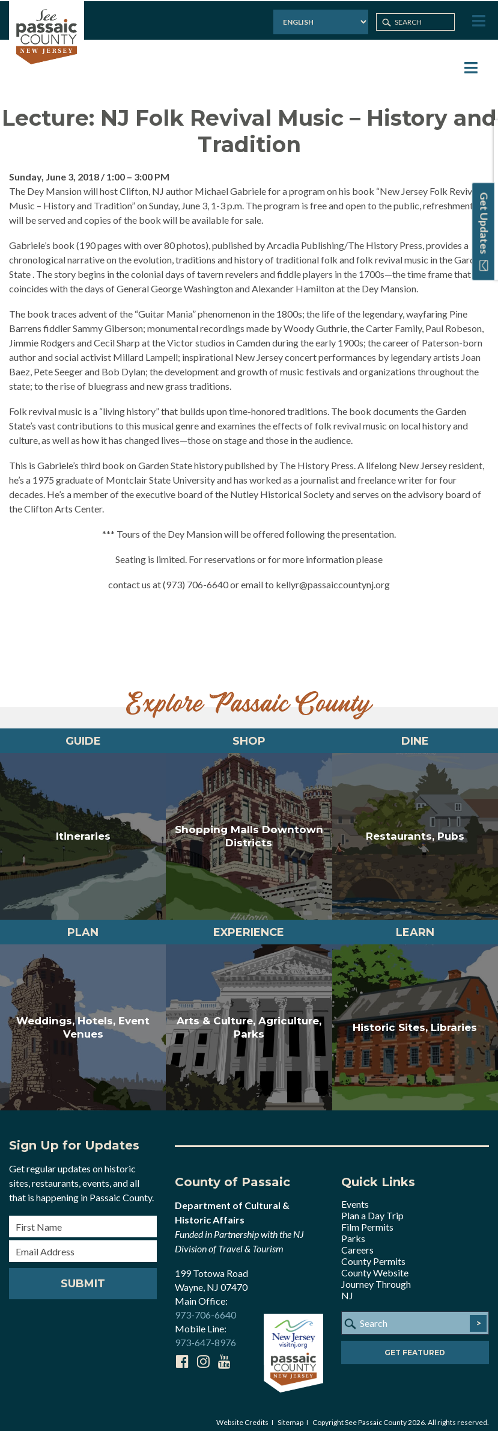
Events (355, 1195)
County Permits (373, 1252)
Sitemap (290, 1413)
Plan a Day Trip (372, 1207)
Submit (83, 1275)
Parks (353, 1230)
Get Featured (414, 1344)
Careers (357, 1241)
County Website (374, 1264)
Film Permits (367, 1218)
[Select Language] (319, 20)
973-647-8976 (205, 1334)
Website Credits (242, 1413)
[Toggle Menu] (477, 20)
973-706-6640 (205, 1306)
